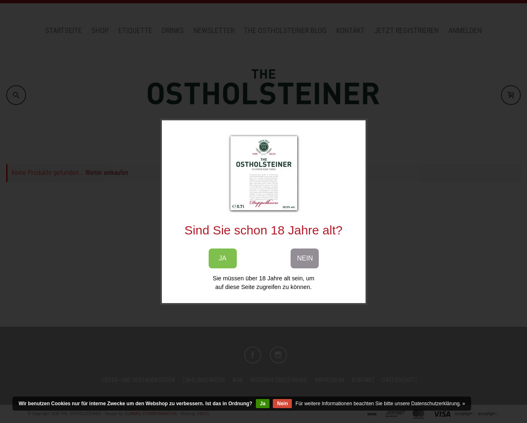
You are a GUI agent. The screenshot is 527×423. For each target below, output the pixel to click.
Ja (262, 403)
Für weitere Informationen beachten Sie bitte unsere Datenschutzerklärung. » (380, 403)
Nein (282, 403)
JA (222, 258)
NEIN (305, 258)
